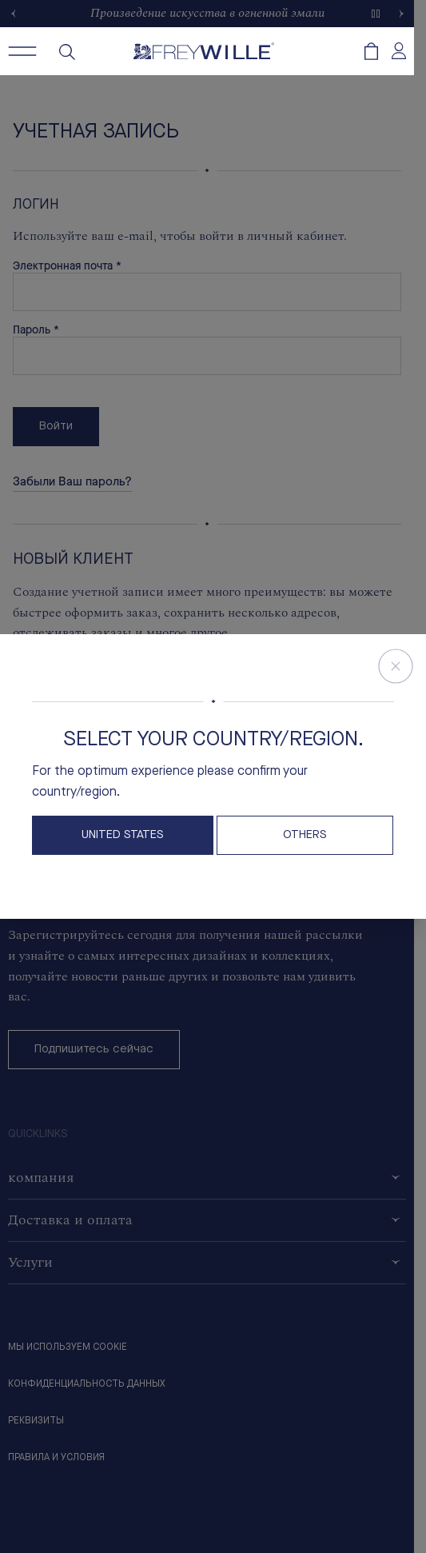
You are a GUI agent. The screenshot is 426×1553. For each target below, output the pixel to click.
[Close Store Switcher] (395, 666)
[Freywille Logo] (203, 51)
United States (123, 835)
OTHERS (305, 835)
